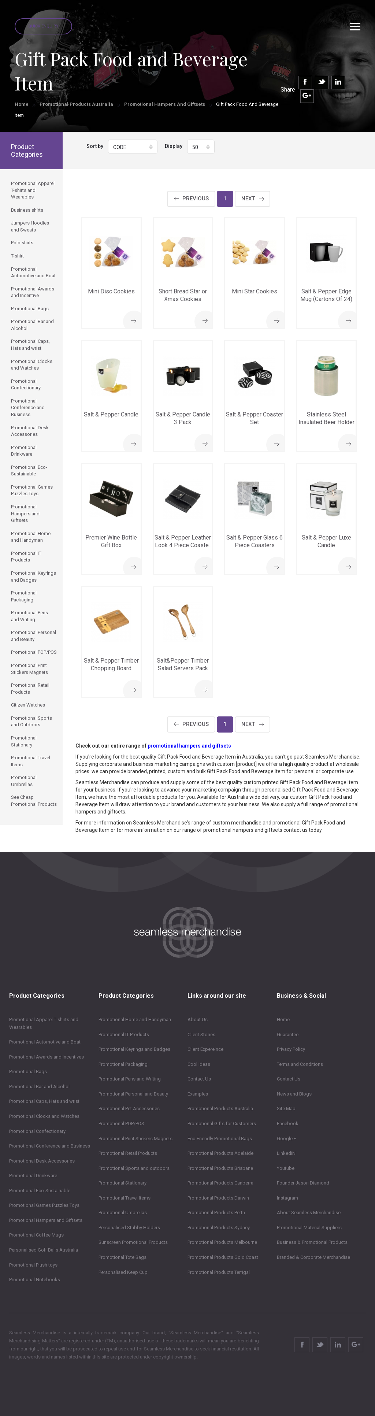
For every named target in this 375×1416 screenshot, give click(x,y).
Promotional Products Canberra (220, 1183)
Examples (198, 1094)
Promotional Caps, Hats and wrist (44, 1101)
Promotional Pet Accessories (129, 1108)
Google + (286, 1138)
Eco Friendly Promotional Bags (220, 1138)
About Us (198, 1019)
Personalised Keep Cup (123, 1272)
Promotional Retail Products (128, 1153)
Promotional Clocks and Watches (44, 1116)
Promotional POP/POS (121, 1123)
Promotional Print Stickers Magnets (135, 1138)
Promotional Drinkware (33, 1175)
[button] (132, 147)
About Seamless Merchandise (309, 1212)
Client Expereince (205, 1049)
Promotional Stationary (122, 1183)
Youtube (285, 1168)
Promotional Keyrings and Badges (134, 1049)
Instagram (287, 1198)
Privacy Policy (291, 1049)
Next (248, 198)
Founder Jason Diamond (303, 1183)
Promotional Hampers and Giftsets (164, 104)
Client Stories (201, 1034)
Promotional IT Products (124, 1034)
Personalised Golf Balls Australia (43, 1250)
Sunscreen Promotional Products (133, 1242)
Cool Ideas (199, 1064)
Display (173, 146)
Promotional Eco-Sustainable (39, 1190)
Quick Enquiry (43, 26)
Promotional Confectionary (37, 1131)
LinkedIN (286, 1153)
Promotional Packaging (123, 1064)
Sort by (94, 146)
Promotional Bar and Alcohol (39, 1086)
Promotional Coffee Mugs (36, 1235)
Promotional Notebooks (34, 1279)
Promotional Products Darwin (218, 1198)
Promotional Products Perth (216, 1212)
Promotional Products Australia (76, 104)
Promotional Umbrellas (123, 1212)
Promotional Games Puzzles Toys (44, 1205)
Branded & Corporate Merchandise (313, 1257)
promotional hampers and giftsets (189, 746)
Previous (195, 198)
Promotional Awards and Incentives (46, 1057)
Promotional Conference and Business (49, 1146)
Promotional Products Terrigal (219, 1272)
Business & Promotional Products (312, 1242)
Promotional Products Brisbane (220, 1168)
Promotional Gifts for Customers (222, 1123)
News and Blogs (294, 1094)
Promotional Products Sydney (219, 1227)
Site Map (286, 1108)
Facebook (287, 1123)
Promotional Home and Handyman (135, 1019)
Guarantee (287, 1034)
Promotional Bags (28, 1071)
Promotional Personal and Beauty (133, 1094)
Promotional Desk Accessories (42, 1161)
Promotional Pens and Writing (130, 1079)
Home (22, 104)
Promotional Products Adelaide (220, 1153)
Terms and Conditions (300, 1064)
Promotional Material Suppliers (309, 1227)
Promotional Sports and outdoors (134, 1168)
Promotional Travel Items (125, 1198)
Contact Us (199, 1079)
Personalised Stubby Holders (129, 1227)
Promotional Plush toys (33, 1265)
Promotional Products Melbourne (222, 1242)
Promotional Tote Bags (122, 1257)
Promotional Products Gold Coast (223, 1257)
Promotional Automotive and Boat (45, 1042)
